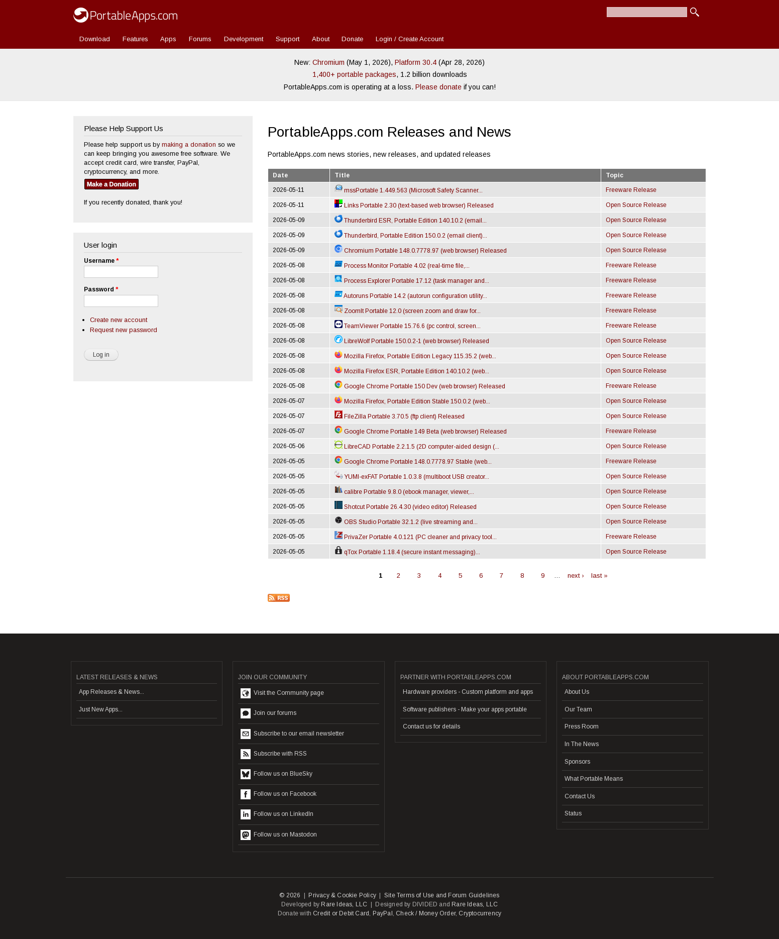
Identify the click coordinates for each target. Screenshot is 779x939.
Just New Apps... (101, 709)
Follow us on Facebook (278, 794)
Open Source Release (636, 204)
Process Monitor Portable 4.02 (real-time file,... (402, 265)
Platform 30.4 (415, 62)
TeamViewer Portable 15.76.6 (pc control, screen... (408, 326)
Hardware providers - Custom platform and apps (468, 691)
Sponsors (577, 761)
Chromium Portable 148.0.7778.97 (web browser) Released (421, 250)
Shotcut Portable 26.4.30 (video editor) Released (406, 506)
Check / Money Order (426, 913)
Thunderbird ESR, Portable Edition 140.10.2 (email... (411, 220)
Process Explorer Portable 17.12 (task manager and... (412, 280)
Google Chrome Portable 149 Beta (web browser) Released (421, 431)
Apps (168, 39)
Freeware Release (631, 189)
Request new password (123, 330)
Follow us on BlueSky (276, 774)
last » (599, 575)
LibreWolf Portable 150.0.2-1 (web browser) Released (412, 341)
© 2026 (289, 895)
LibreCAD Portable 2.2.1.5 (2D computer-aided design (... (417, 446)
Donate (352, 39)
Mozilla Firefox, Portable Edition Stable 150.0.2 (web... (412, 401)
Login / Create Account (409, 39)
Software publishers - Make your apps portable (465, 709)
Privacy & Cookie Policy (342, 895)
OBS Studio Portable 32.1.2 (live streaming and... (406, 522)
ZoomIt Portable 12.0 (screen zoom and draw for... (408, 311)
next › (576, 575)
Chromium (328, 62)
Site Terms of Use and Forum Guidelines (442, 895)
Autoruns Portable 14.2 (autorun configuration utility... (411, 295)
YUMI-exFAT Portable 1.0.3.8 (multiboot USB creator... (412, 476)
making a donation (189, 144)
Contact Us (580, 796)
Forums (200, 39)
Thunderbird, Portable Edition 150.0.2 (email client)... (411, 235)
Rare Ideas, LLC (344, 904)
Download (94, 39)
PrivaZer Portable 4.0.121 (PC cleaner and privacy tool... (416, 537)
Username (101, 260)
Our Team (578, 709)
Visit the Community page (282, 693)
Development (243, 39)
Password (101, 289)
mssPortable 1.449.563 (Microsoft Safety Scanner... (409, 190)
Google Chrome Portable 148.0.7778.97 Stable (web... (413, 461)
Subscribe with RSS (274, 754)
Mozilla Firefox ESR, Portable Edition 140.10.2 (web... (412, 371)
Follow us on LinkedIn (277, 814)
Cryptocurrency (480, 913)
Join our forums (268, 713)
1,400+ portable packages (354, 74)
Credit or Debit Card (341, 913)
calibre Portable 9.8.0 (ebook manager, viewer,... (404, 491)
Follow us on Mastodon (279, 835)
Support (287, 39)
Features (135, 39)
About (320, 39)
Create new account (118, 320)
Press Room (582, 726)
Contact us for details (431, 726)
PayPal (383, 913)
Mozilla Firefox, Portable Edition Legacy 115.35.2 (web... (415, 356)
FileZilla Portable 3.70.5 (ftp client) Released (400, 416)
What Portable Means (594, 778)
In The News (582, 744)
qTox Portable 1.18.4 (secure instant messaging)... (407, 552)
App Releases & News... (111, 691)
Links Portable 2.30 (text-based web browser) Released (414, 205)
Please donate (438, 87)
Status (573, 813)
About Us (577, 691)
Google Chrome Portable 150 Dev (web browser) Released (420, 386)
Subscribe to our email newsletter (292, 734)
